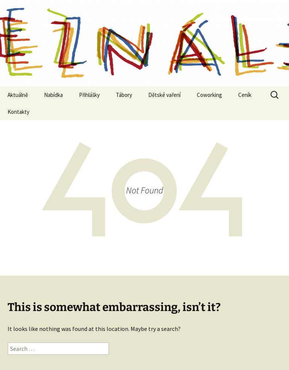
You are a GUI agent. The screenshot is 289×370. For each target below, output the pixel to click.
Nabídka (53, 94)
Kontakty (18, 111)
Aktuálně (18, 94)
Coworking (209, 94)
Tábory (124, 94)
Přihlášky (89, 94)
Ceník (244, 94)
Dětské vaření (164, 94)
